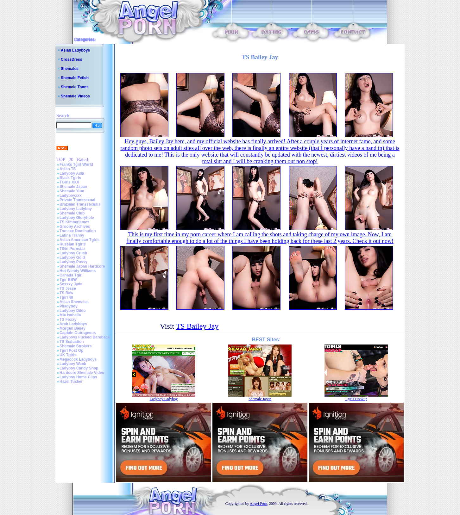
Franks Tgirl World (76, 164)
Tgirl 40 (66, 297)
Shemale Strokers (75, 346)
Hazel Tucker (71, 381)
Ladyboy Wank (73, 364)
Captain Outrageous (78, 333)
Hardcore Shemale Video (82, 372)
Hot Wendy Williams (78, 271)
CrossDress (71, 59)
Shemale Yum (72, 191)
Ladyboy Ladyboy (76, 209)
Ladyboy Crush (73, 253)
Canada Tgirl (71, 275)
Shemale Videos (75, 96)
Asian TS (68, 169)
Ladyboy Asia (72, 173)
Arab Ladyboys (73, 324)
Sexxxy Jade (71, 284)
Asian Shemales (74, 302)
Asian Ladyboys (75, 50)
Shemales (70, 68)
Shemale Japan (73, 186)
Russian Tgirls (73, 244)
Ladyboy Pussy (73, 262)
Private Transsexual (77, 200)
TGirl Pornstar (72, 248)
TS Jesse (68, 288)
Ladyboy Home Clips (78, 377)
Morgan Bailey (72, 328)
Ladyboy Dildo (73, 310)
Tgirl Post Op (71, 350)
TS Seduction (72, 341)
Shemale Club (72, 213)
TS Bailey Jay (197, 326)
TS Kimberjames (74, 222)
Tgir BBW (68, 279)
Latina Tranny (72, 235)
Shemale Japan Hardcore (82, 266)
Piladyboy (69, 306)
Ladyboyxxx (70, 195)
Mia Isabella (70, 315)
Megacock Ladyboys (78, 359)
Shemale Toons (75, 87)
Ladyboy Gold (72, 257)
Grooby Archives (75, 226)
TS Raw (66, 293)
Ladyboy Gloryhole (77, 217)
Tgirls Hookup (356, 399)
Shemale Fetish (75, 78)
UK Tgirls (68, 355)
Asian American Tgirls (79, 240)
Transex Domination (78, 231)
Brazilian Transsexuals (80, 204)
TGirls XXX (69, 182)
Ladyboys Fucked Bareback (85, 337)
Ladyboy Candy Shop (79, 368)
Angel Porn (258, 503)
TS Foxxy (68, 319)
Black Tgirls (70, 178)
